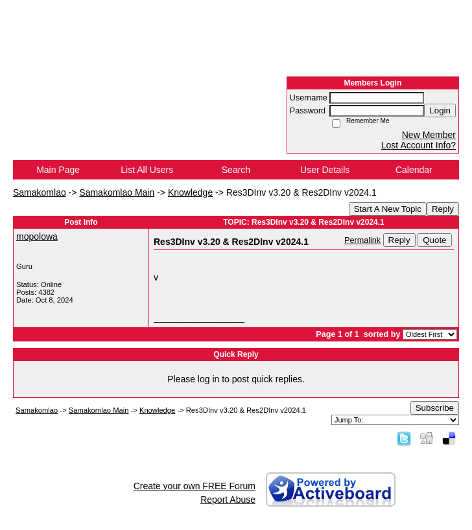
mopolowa (37, 236)
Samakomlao (39, 192)
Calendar (413, 170)
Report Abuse (227, 499)
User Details (324, 170)
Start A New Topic (387, 209)
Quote (434, 240)
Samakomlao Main (116, 192)
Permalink (362, 240)
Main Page (58, 170)
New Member (429, 135)
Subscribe (435, 408)
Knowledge (190, 192)
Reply (443, 209)
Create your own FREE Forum (194, 486)
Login (440, 110)
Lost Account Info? (418, 145)
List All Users (147, 170)
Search (236, 170)
